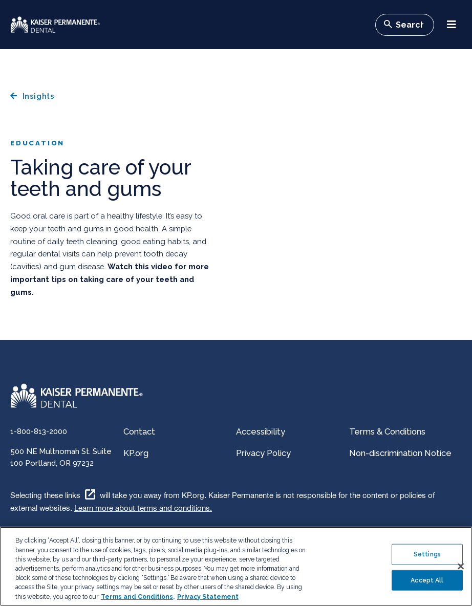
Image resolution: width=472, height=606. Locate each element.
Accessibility (260, 432)
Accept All (427, 579)
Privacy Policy (263, 453)
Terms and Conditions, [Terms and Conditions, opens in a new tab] (138, 596)
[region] (236, 566)
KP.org (135, 453)
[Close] (460, 566)
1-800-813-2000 (38, 431)
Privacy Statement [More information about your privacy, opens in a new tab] (208, 596)
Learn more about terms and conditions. (143, 508)
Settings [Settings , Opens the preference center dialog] (427, 554)
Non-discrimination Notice (400, 453)
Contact (139, 432)
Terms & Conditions (387, 432)
